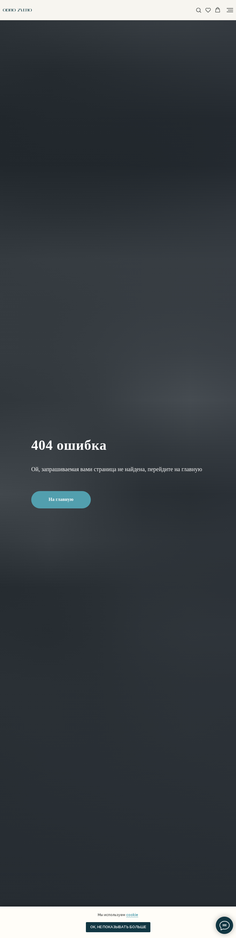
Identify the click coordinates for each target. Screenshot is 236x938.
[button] (198, 10)
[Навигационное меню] (230, 10)
